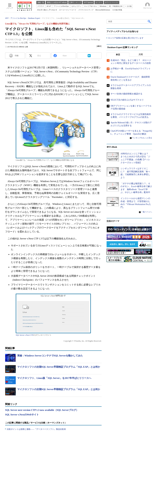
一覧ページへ (146, 212)
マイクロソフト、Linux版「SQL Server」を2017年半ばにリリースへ (54, 378)
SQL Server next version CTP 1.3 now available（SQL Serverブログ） (42, 410)
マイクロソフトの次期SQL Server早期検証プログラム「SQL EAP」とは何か (58, 367)
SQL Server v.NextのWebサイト (22, 414)
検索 (149, 21)
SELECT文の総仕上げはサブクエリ (127, 100)
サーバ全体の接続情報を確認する (126, 94)
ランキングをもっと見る (142, 138)
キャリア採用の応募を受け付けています (126, 38)
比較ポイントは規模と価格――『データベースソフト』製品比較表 (36, 429)
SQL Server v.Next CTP (24, 335)
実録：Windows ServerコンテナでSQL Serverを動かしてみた (50, 355)
